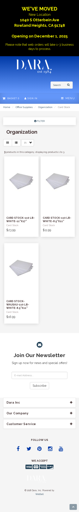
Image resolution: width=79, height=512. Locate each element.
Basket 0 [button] (11, 98)
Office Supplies (24, 107)
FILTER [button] (40, 121)
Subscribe (39, 385)
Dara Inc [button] (13, 402)
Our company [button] (18, 413)
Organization (45, 107)
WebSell (39, 494)
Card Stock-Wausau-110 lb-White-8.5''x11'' (17, 304)
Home (6, 107)
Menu (68, 98)
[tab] (39, 402)
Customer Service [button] (21, 424)
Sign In (30, 98)
